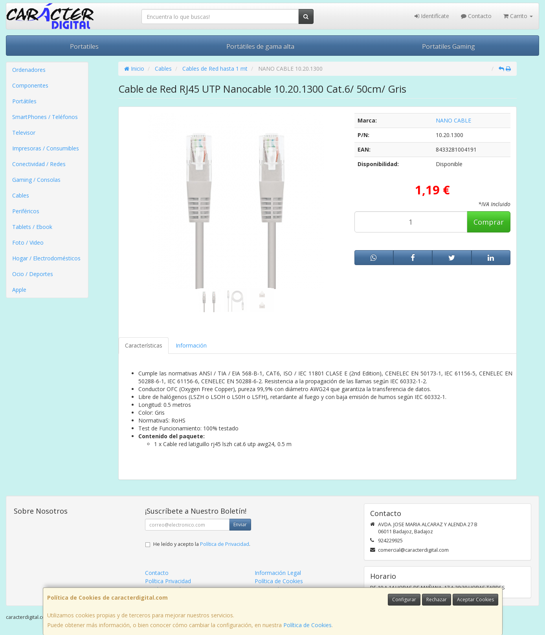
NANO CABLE (453, 120)
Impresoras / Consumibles (45, 148)
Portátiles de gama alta (260, 46)
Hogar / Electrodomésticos (46, 258)
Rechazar (436, 599)
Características (143, 345)
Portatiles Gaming (448, 46)
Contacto (476, 16)
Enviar (240, 524)
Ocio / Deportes (32, 274)
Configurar (404, 599)
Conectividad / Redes (39, 164)
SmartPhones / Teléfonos (45, 117)
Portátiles (24, 101)
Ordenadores (29, 69)
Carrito (518, 16)
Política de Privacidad (224, 544)
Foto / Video (28, 242)
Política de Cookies (307, 625)
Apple (19, 289)
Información (191, 345)
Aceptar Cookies (475, 599)
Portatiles (84, 46)
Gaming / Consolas (36, 179)
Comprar (488, 222)
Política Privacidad (168, 581)
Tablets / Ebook (32, 227)
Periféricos (25, 211)
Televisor (23, 132)
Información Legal (278, 572)
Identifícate (432, 16)
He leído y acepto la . (201, 544)
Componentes (30, 85)
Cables (20, 195)
